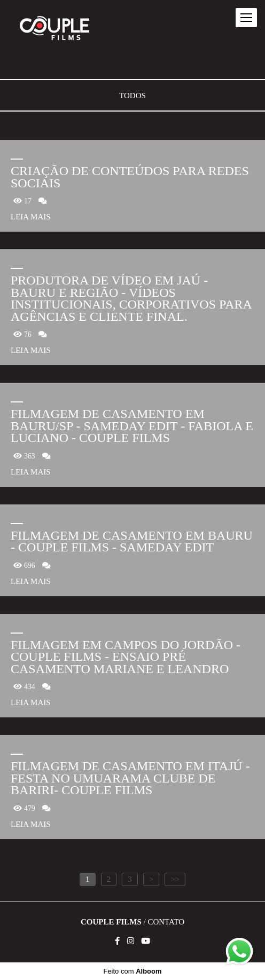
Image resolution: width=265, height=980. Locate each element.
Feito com (132, 971)
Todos (132, 96)
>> (175, 879)
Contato (165, 922)
